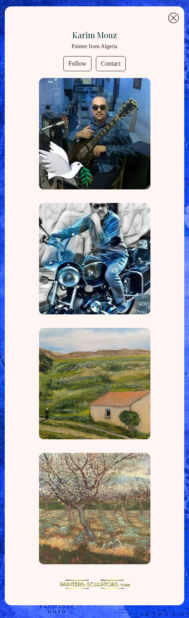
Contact (111, 63)
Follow (77, 63)
